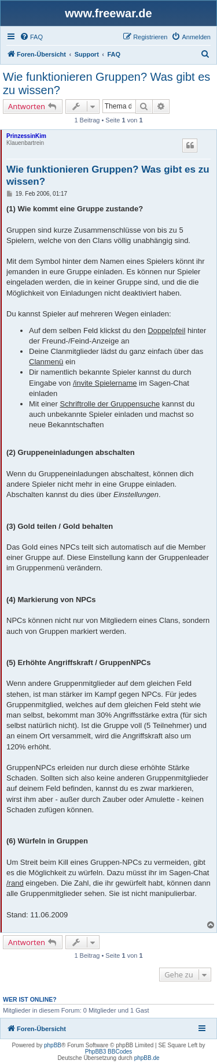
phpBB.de (147, 1058)
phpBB (52, 1045)
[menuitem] (31, 37)
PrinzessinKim (26, 136)
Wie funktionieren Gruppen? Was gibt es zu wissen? (106, 83)
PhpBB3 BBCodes (109, 1051)
